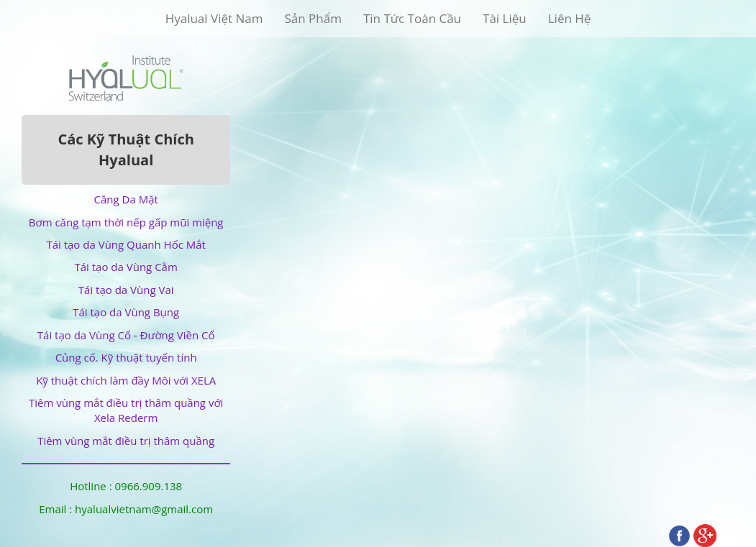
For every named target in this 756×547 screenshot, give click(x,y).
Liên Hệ (569, 18)
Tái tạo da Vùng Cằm (125, 266)
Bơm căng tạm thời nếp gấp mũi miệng (126, 222)
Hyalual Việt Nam (214, 18)
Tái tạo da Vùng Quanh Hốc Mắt (126, 244)
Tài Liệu (505, 18)
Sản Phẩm (312, 18)
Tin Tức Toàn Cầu (412, 18)
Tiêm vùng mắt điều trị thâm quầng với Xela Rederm (126, 410)
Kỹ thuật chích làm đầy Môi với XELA (126, 380)
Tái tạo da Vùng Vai (126, 289)
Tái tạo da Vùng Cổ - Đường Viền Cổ (126, 335)
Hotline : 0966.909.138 (126, 486)
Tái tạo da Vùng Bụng (126, 312)
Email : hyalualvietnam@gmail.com (126, 509)
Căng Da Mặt (126, 199)
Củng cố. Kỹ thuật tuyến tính (126, 357)
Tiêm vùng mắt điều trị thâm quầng (125, 440)
